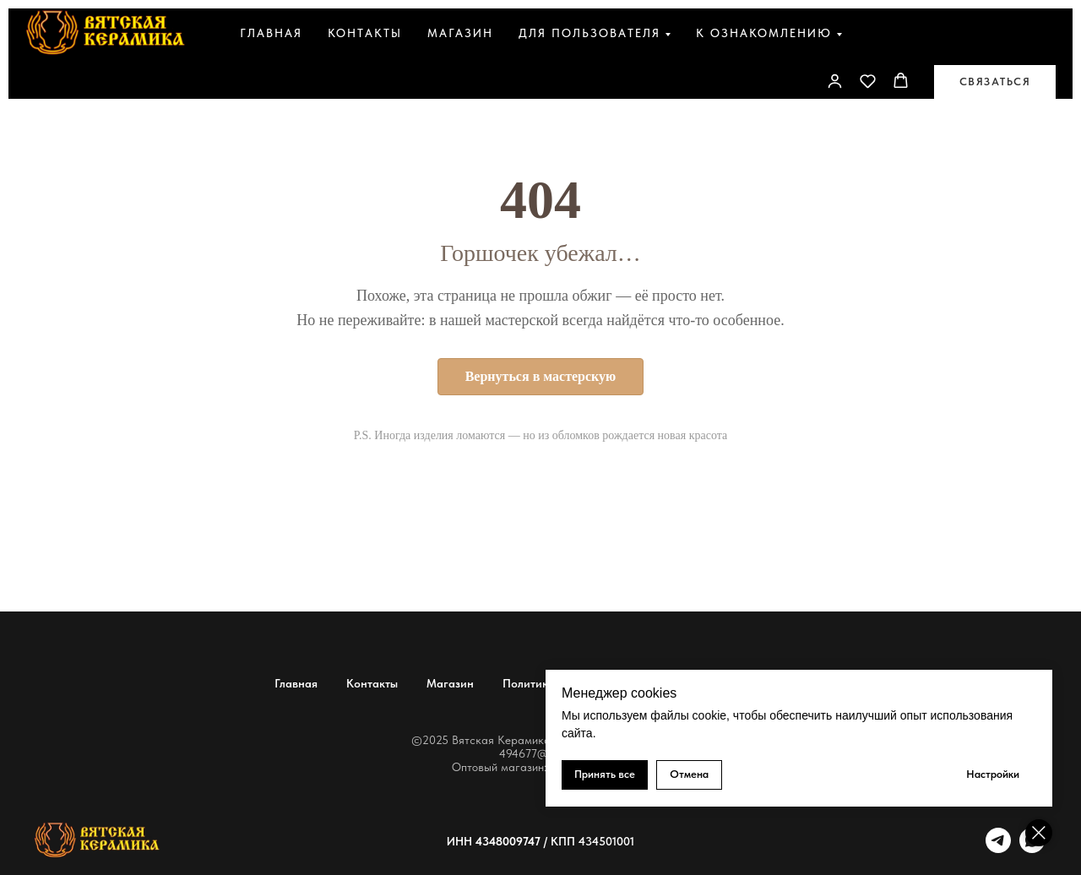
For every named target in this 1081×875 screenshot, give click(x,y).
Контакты (365, 33)
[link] (835, 81)
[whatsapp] (1032, 848)
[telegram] (998, 848)
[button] (868, 81)
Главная (271, 33)
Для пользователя (589, 33)
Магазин (460, 33)
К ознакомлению (764, 33)
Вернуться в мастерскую (541, 376)
